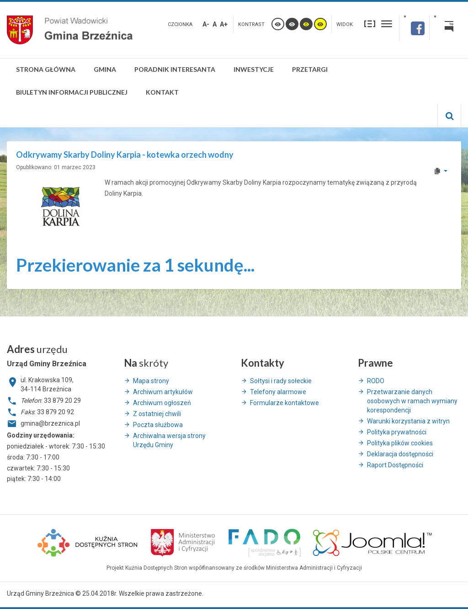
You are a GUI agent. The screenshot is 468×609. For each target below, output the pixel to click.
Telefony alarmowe (278, 391)
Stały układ (370, 23)
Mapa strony (151, 381)
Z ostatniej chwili (157, 413)
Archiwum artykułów (163, 391)
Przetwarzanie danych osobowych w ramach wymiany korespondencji (412, 401)
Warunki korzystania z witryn (408, 421)
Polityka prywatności (396, 432)
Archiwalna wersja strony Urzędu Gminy (169, 440)
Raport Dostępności (395, 465)
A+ (224, 24)
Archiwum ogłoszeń (162, 402)
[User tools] (440, 171)
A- (205, 24)
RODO (375, 381)
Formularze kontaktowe (284, 402)
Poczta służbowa (158, 424)
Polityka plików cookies (400, 443)
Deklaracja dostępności (400, 454)
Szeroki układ (386, 23)
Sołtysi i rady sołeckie (281, 381)
